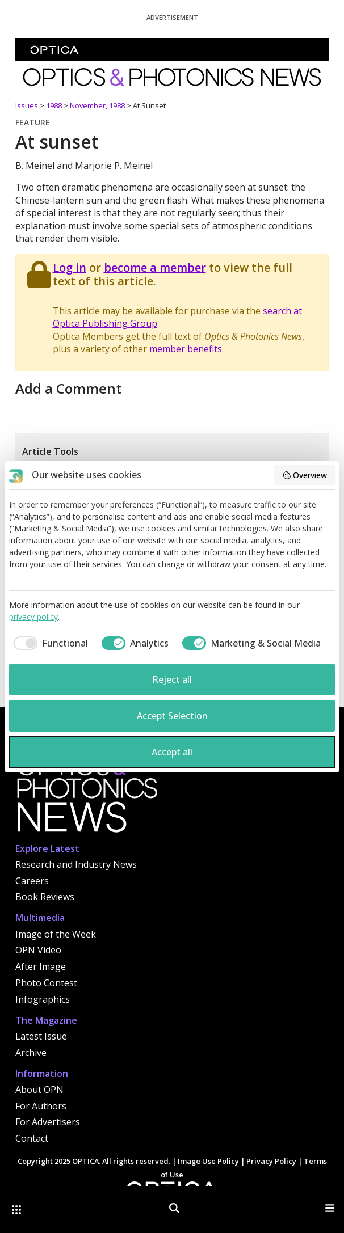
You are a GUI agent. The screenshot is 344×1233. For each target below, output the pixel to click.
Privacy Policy (271, 1161)
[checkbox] (48, 643)
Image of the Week (55, 934)
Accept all (172, 752)
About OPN (39, 1089)
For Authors (40, 1106)
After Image (40, 966)
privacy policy (33, 616)
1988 (54, 105)
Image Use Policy (208, 1161)
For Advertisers (47, 1122)
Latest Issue (41, 1036)
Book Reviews (44, 896)
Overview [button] (305, 475)
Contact (31, 1138)
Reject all (172, 679)
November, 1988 (97, 105)
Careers (32, 881)
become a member (155, 267)
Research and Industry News (76, 864)
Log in (69, 267)
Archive (31, 1052)
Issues (26, 105)
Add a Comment (68, 388)
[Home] (86, 797)
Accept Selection (172, 716)
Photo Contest (46, 983)
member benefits (185, 349)
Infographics (42, 999)
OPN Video (38, 950)
